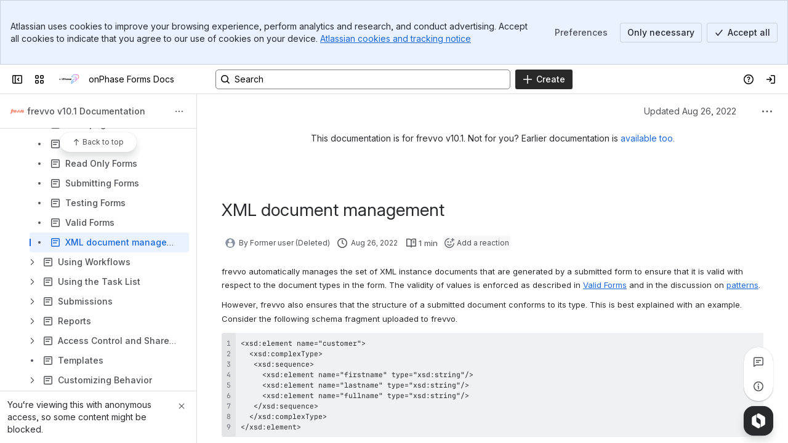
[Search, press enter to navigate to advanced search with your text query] (362, 79)
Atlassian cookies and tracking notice (395, 38)
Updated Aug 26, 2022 (690, 111)
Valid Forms (605, 285)
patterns (742, 285)
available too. (648, 138)
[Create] (544, 79)
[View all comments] (758, 362)
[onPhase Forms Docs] (69, 79)
